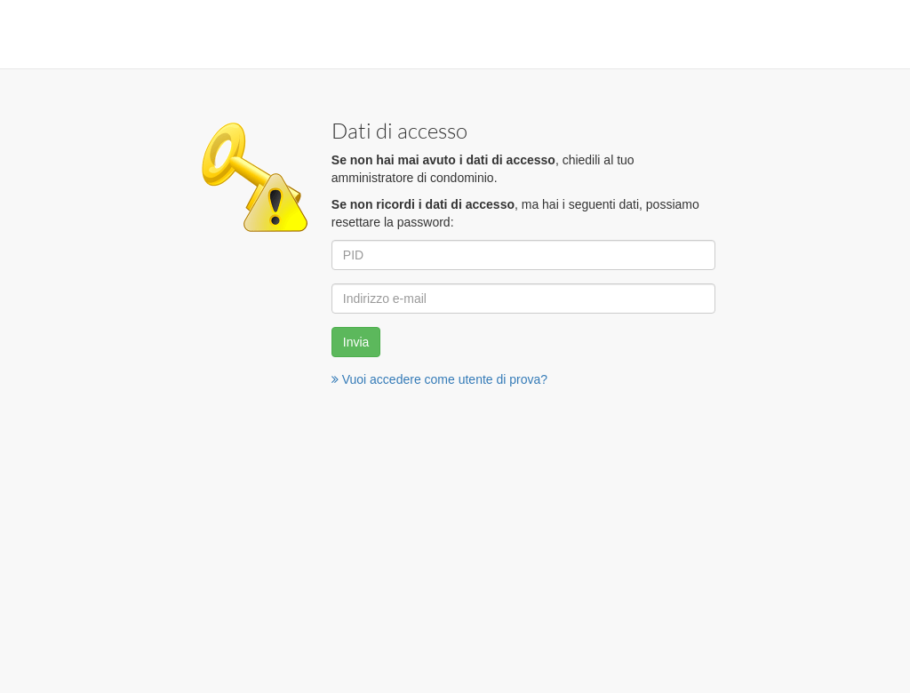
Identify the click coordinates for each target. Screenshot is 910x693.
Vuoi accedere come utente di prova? (439, 379)
